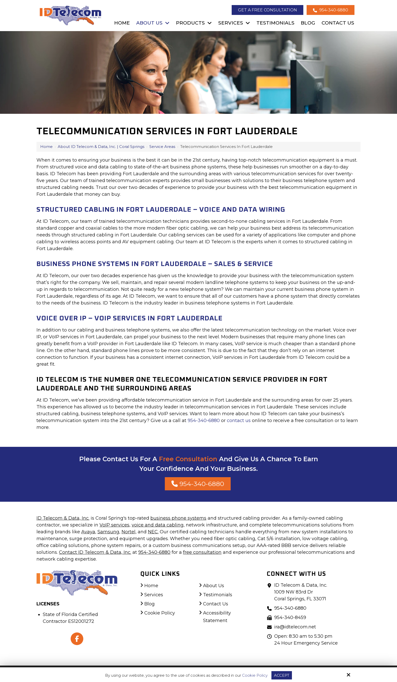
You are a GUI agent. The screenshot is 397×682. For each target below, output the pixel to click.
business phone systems (178, 518)
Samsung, (108, 532)
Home (46, 146)
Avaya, (88, 532)
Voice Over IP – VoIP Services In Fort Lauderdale (129, 318)
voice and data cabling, (158, 525)
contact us (239, 420)
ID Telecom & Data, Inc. (62, 518)
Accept (281, 675)
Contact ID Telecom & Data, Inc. (95, 552)
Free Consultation (188, 459)
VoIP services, (115, 525)
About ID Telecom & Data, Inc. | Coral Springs (101, 146)
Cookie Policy (255, 675)
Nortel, (129, 532)
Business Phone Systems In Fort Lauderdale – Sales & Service (154, 264)
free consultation (202, 552)
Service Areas (162, 146)
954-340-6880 (330, 10)
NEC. (153, 532)
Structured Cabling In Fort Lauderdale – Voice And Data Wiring (160, 209)
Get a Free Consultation (267, 10)
